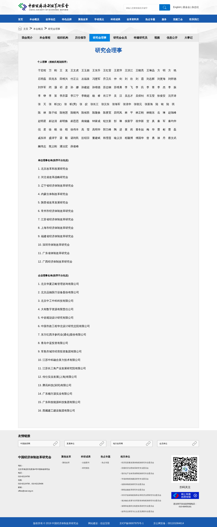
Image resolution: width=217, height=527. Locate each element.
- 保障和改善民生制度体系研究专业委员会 (137, 506)
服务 (164, 19)
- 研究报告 (85, 468)
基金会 (186, 7)
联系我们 (194, 19)
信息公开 (172, 37)
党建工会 (178, 19)
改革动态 (50, 19)
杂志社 (195, 7)
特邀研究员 (140, 37)
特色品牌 (67, 19)
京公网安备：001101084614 (168, 523)
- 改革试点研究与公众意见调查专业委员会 (137, 511)
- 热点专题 (105, 463)
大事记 (188, 37)
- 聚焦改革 (65, 463)
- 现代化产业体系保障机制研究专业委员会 (137, 473)
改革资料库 (133, 19)
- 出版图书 (85, 463)
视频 (157, 37)
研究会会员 (120, 37)
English (177, 7)
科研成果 (115, 19)
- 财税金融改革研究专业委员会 (132, 490)
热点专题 (150, 19)
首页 (20, 19)
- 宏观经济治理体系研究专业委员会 (134, 468)
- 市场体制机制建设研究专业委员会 (134, 479)
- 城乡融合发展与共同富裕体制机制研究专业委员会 (140, 501)
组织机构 (62, 37)
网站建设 (93, 523)
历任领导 (80, 37)
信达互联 (105, 523)
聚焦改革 (83, 19)
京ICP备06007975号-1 (132, 523)
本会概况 (34, 19)
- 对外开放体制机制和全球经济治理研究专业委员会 (140, 495)
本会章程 (44, 37)
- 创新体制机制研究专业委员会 (132, 484)
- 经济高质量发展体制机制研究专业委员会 (137, 463)
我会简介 (27, 37)
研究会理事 (54, 29)
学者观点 (99, 19)
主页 (25, 29)
